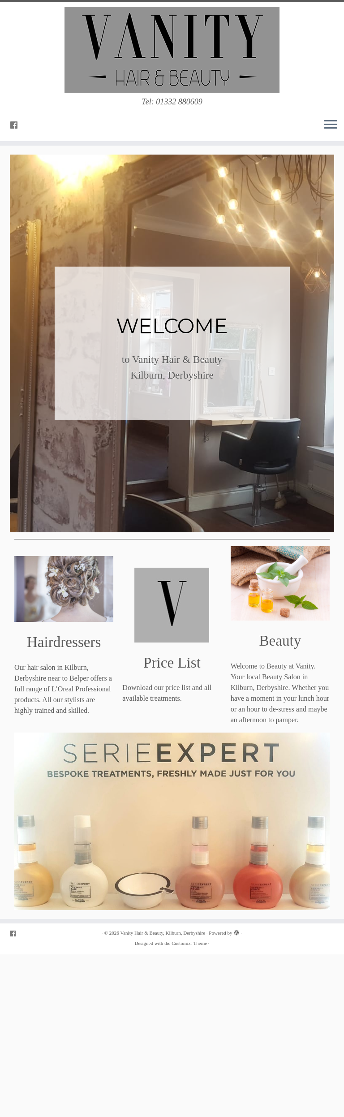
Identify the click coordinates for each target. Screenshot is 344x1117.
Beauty (280, 640)
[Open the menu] (330, 125)
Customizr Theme (189, 943)
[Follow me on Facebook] (16, 125)
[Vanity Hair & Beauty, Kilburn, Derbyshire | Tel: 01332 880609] (172, 50)
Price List (172, 662)
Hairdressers (64, 642)
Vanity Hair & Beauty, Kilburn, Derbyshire (163, 933)
